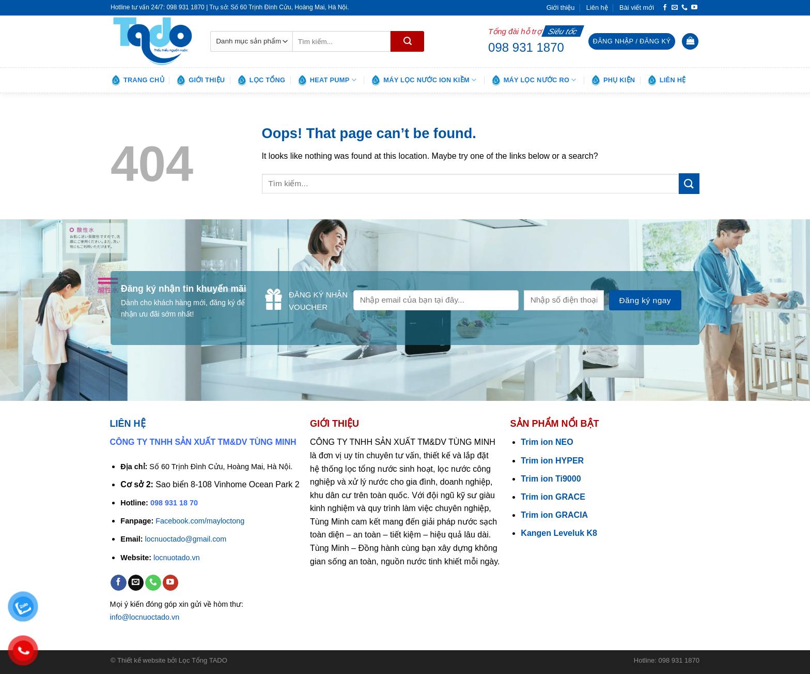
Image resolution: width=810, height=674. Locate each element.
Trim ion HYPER (552, 460)
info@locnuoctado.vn (145, 617)
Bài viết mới (636, 7)
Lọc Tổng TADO (203, 660)
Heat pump (326, 80)
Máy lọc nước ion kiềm (423, 80)
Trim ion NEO (547, 442)
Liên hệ (597, 7)
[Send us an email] (675, 7)
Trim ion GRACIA (554, 515)
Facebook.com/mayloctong (199, 521)
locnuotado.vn (176, 557)
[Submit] (407, 41)
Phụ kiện (612, 80)
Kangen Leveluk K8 (559, 533)
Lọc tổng (261, 80)
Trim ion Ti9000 (551, 478)
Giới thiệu (561, 7)
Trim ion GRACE (553, 496)
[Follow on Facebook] (665, 7)
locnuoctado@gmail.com (186, 539)
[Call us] (684, 7)
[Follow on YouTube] (694, 7)
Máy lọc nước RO (534, 80)
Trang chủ (137, 80)
